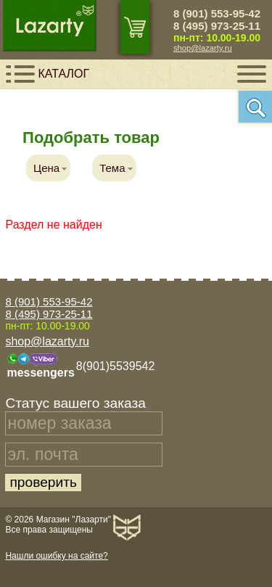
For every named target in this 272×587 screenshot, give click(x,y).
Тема (112, 168)
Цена (46, 168)
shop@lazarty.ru (202, 48)
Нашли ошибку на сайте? (56, 556)
